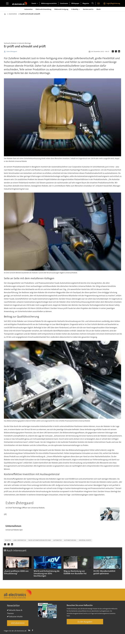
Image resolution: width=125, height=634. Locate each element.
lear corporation (19, 540)
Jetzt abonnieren (18, 623)
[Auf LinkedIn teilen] (119, 51)
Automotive (28, 9)
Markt (98, 9)
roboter (8, 540)
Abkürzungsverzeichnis (49, 3)
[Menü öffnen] (7, 3)
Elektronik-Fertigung (61, 9)
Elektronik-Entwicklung (43, 9)
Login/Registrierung (113, 3)
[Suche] (93, 3)
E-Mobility (74, 9)
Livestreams (64, 3)
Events (34, 3)
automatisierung (70, 540)
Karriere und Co (88, 9)
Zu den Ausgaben (85, 621)
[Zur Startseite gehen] (19, 3)
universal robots (85, 540)
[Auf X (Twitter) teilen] (116, 51)
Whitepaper (75, 3)
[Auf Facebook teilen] (113, 51)
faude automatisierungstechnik (39, 540)
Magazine (86, 3)
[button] (117, 566)
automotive (57, 540)
